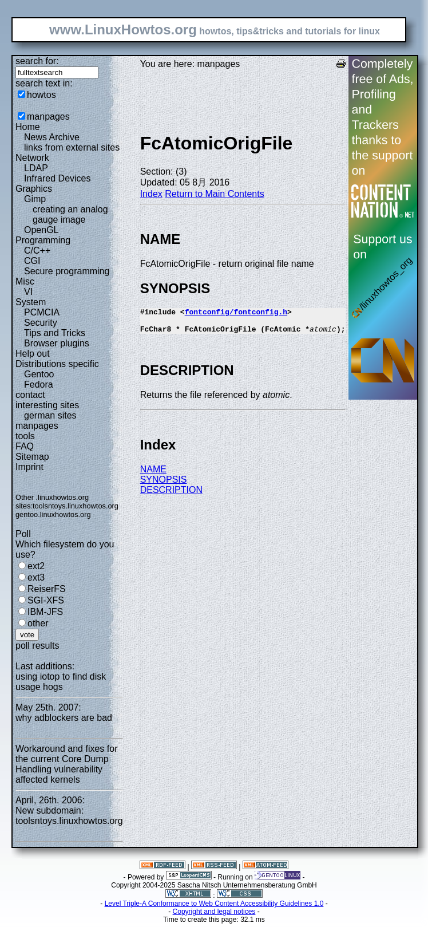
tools (25, 436)
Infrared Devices (57, 178)
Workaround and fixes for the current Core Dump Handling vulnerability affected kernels (66, 764)
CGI (32, 261)
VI (28, 292)
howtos (41, 95)
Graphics (33, 189)
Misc (24, 281)
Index (151, 194)
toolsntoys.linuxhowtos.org (75, 506)
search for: (37, 61)
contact (30, 395)
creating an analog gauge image (70, 214)
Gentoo (39, 374)
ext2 (36, 566)
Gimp (35, 199)
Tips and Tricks (54, 333)
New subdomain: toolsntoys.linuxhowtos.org (69, 816)
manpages (48, 116)
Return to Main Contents (214, 194)
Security (40, 323)
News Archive (52, 137)
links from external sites (72, 147)
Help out (32, 353)
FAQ (24, 446)
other (37, 623)
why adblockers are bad (63, 718)
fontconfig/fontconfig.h (236, 313)
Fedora (38, 384)
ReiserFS (46, 589)
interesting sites (47, 405)
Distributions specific (57, 364)
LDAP (36, 168)
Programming (42, 240)
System (30, 302)
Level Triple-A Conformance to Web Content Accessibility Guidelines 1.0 (214, 904)
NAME (153, 474)
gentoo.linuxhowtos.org (53, 514)
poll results (37, 645)
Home (27, 127)
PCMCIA (42, 312)
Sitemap (32, 456)
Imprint (29, 467)
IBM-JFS (45, 612)
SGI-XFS (45, 600)
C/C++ (37, 250)
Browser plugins (56, 343)
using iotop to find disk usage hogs (60, 682)
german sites (50, 415)
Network (32, 158)
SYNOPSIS (163, 485)
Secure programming (66, 271)
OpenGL (41, 230)
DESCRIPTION (171, 495)
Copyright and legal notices (214, 912)
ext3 (36, 577)
